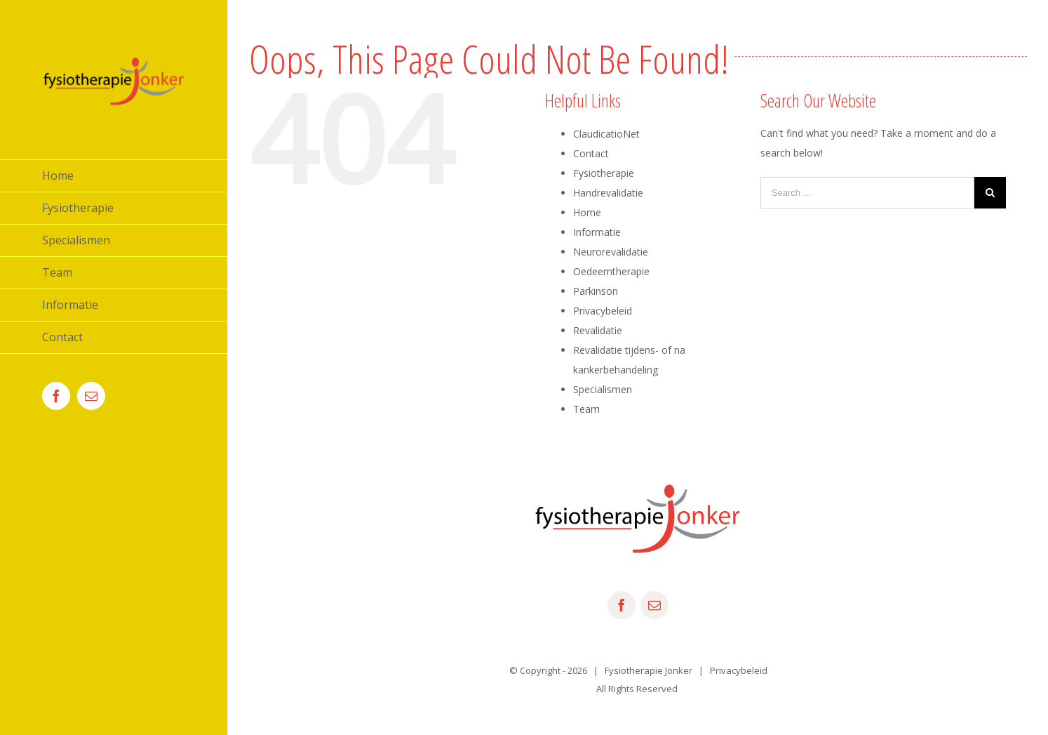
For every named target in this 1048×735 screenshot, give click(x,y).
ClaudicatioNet (606, 133)
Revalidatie (597, 330)
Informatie (597, 232)
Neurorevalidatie (610, 251)
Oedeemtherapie (611, 271)
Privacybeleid (602, 310)
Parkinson (595, 291)
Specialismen (602, 389)
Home (587, 212)
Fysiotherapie (603, 173)
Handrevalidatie (608, 192)
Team (586, 409)
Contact (591, 153)
